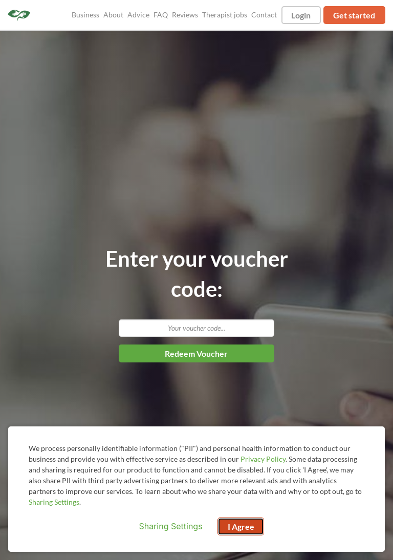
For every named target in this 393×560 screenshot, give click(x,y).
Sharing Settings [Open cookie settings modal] (170, 526)
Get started (354, 15)
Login (301, 15)
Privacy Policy (263, 459)
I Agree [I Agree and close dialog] (241, 526)
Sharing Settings (54, 502)
